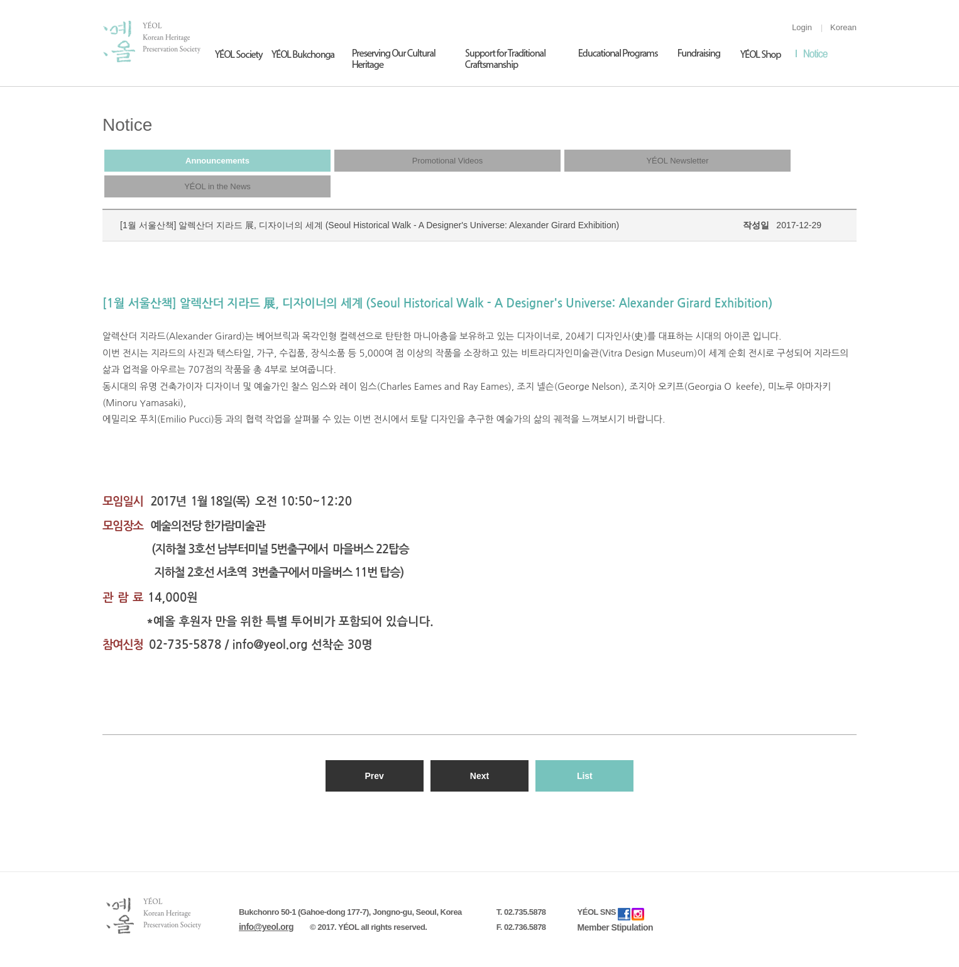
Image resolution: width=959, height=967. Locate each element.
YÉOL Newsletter (677, 160)
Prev (373, 776)
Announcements (217, 160)
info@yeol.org (266, 927)
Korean (843, 27)
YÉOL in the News (217, 186)
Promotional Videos (447, 160)
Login (802, 27)
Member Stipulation (616, 927)
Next (479, 776)
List (585, 776)
